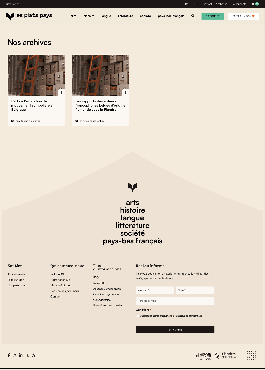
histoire (132, 209)
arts (132, 202)
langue (132, 217)
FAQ (196, 4)
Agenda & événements (107, 288)
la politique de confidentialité (188, 316)
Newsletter (12, 4)
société (132, 232)
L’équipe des (64, 291)
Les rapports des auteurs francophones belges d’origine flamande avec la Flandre (100, 105)
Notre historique (60, 279)
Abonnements (16, 274)
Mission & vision (60, 285)
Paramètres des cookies (107, 305)
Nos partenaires (17, 285)
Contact (207, 4)
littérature (133, 225)
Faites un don (244, 15)
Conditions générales (106, 294)
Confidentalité (102, 300)
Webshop (221, 4)
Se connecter (239, 4)
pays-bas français (132, 240)
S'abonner (213, 15)
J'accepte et (171, 316)
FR (185, 4)
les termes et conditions (160, 316)
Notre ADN (57, 274)
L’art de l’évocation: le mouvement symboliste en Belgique (33, 105)
